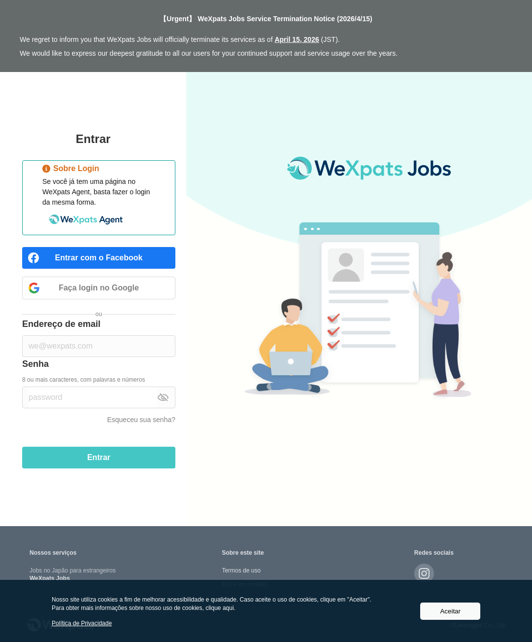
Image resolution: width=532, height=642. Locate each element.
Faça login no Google (99, 288)
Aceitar (450, 611)
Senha (35, 364)
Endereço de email (61, 324)
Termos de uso (241, 570)
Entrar (98, 457)
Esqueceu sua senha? (141, 420)
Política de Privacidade (82, 623)
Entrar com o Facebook (99, 257)
